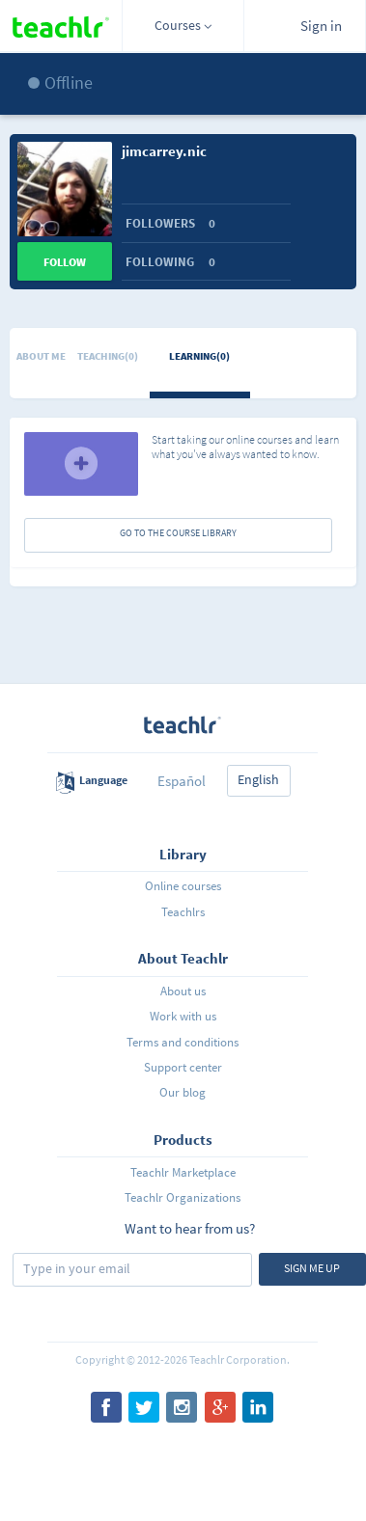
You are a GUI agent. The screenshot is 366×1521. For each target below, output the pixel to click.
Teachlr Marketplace (183, 1172)
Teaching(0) (107, 356)
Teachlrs (183, 912)
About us (183, 991)
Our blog (182, 1092)
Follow (64, 262)
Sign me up (312, 1268)
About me (41, 356)
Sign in (321, 25)
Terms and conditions (183, 1042)
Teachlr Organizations (182, 1197)
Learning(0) (199, 356)
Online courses (183, 886)
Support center (183, 1067)
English (258, 779)
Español (181, 781)
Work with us (183, 1016)
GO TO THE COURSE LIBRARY (178, 533)
